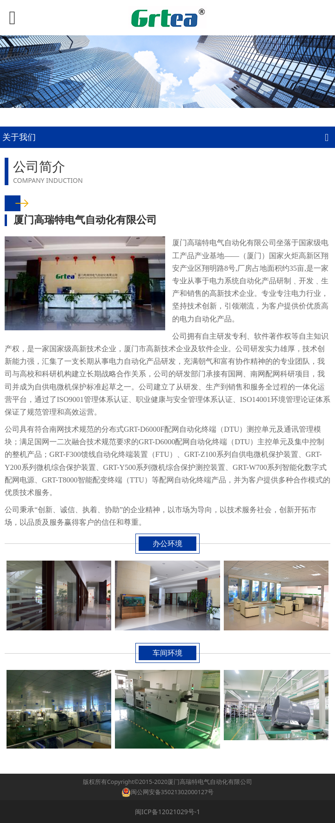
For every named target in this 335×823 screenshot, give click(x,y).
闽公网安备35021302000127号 (172, 792)
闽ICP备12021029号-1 (168, 811)
